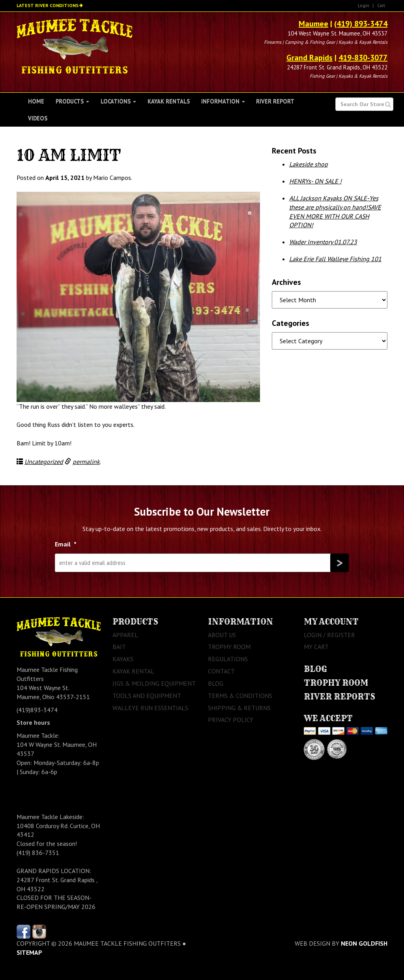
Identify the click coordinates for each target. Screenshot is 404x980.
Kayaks (122, 659)
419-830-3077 (363, 57)
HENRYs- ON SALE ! (315, 181)
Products (72, 101)
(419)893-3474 (37, 710)
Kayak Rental (133, 671)
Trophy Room (229, 647)
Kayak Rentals (169, 101)
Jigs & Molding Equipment (154, 683)
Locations (118, 101)
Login (363, 5)
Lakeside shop (308, 164)
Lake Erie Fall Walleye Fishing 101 (335, 259)
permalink (86, 462)
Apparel (125, 635)
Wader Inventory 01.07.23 (323, 242)
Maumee (313, 24)
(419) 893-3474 (360, 24)
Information (223, 101)
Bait (119, 647)
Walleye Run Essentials (150, 708)
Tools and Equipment (146, 695)
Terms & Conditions (240, 695)
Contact (221, 671)
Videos (37, 118)
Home (36, 101)
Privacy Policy (230, 720)
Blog (215, 683)
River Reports (339, 696)
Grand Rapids (309, 57)
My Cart (316, 647)
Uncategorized (43, 462)
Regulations (228, 659)
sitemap (29, 952)
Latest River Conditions (48, 5)
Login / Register (329, 635)
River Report (275, 101)
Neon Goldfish (364, 943)
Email (66, 544)
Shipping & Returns (239, 708)
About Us (222, 635)
